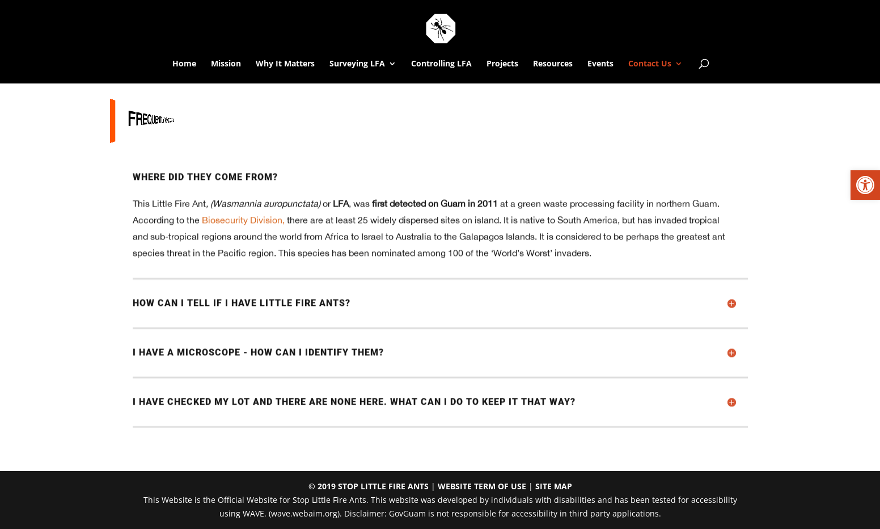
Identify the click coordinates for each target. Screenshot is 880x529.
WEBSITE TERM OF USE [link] (482, 486)
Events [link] (600, 64)
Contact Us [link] (649, 64)
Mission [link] (226, 64)
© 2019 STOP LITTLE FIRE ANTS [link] (368, 486)
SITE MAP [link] (553, 486)
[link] (865, 185)
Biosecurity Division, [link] (243, 224)
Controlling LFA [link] (441, 64)
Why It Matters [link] (285, 64)
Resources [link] (553, 64)
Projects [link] (502, 64)
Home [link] (184, 64)
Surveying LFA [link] (357, 64)
